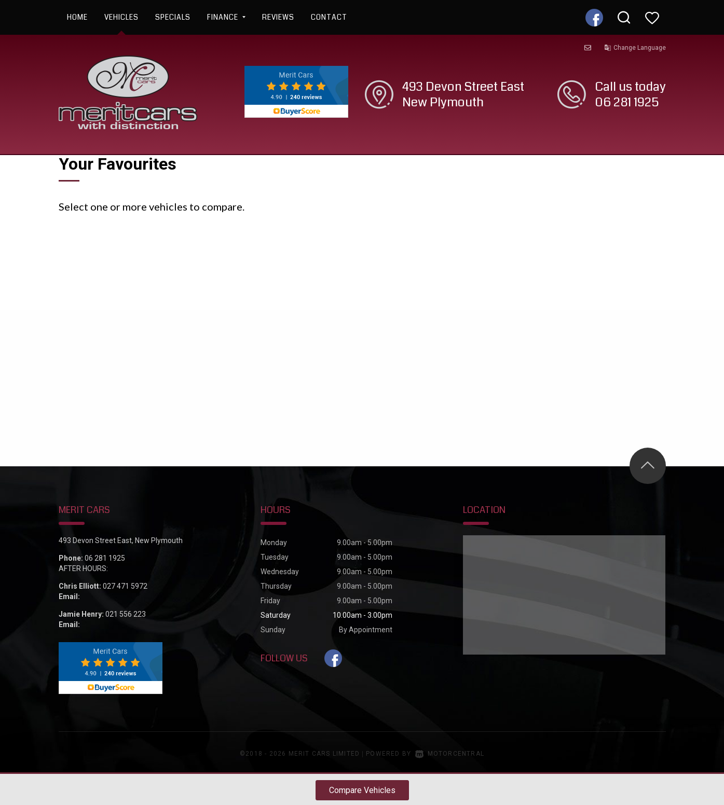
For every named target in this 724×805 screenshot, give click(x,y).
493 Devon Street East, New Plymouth (121, 540)
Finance (226, 17)
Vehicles (121, 17)
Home (77, 17)
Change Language (635, 47)
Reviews (278, 17)
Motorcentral (449, 753)
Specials (172, 17)
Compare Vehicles (362, 790)
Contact (329, 17)
